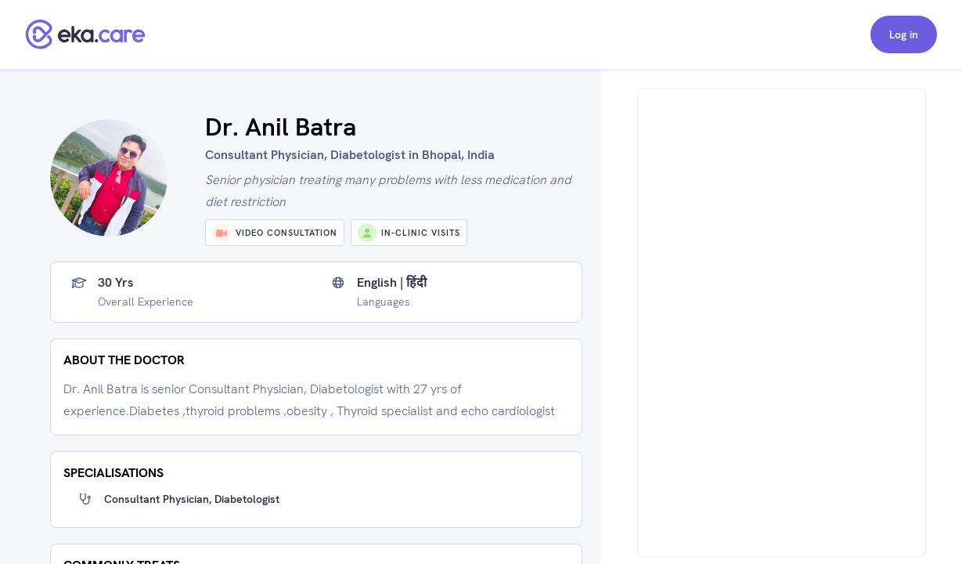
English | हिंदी (392, 283)
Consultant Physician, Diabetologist (191, 499)
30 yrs (116, 283)
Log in (903, 34)
